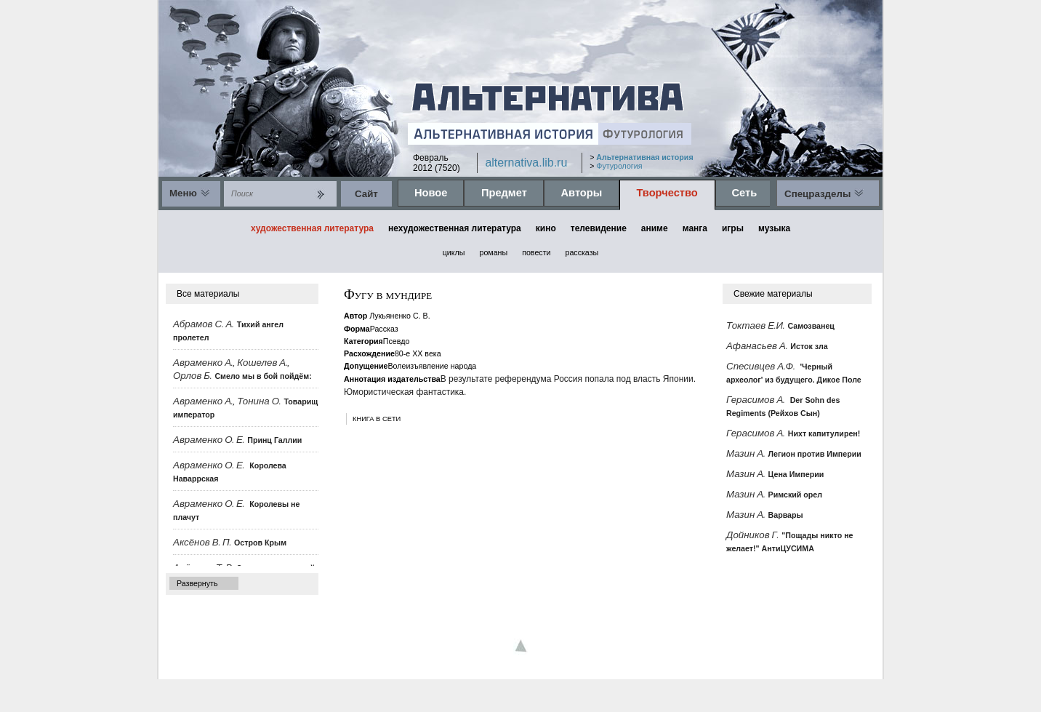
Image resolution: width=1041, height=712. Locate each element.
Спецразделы (817, 193)
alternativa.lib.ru (526, 162)
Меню (183, 193)
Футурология (619, 165)
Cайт (366, 193)
